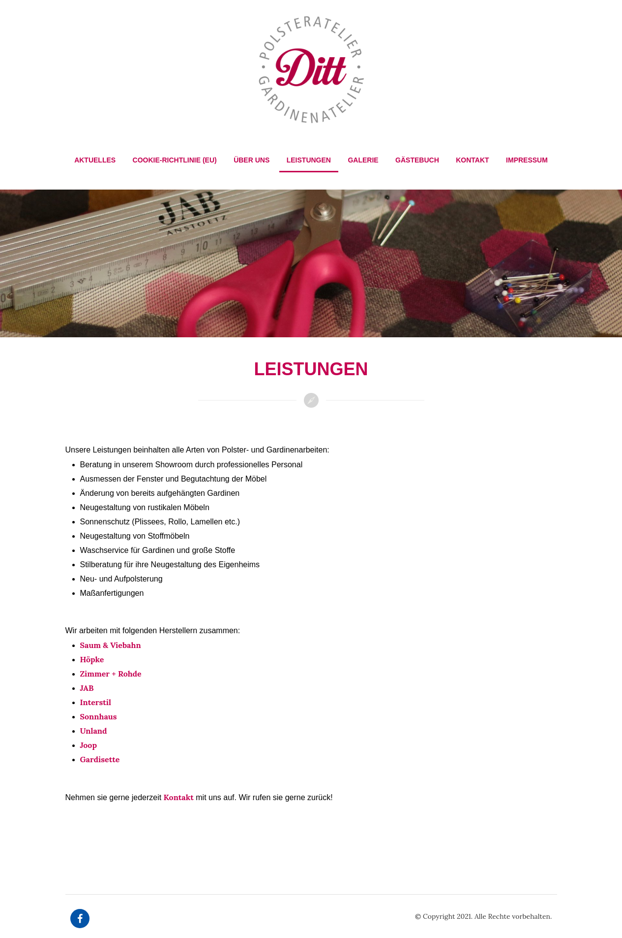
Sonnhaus (98, 716)
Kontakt (472, 160)
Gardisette (100, 759)
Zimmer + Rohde (111, 674)
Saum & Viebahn (110, 645)
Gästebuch (417, 160)
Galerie (363, 160)
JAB (87, 688)
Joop (88, 745)
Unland (93, 731)
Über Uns (251, 160)
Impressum (527, 160)
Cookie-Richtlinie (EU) (175, 160)
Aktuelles (95, 160)
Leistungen (309, 160)
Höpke (92, 659)
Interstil (96, 702)
